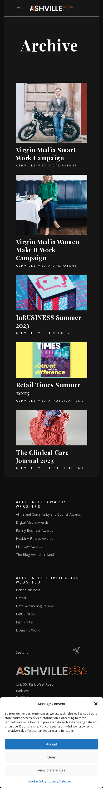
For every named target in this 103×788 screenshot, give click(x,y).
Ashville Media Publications (50, 400)
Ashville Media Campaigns (47, 165)
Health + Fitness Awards (34, 538)
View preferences (51, 770)
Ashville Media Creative (44, 333)
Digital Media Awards (32, 522)
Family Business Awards (34, 530)
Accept (51, 744)
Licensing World (28, 630)
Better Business (28, 590)
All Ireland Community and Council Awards (48, 514)
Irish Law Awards (29, 546)
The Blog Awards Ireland (35, 554)
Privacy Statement (61, 781)
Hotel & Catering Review (35, 606)
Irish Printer (25, 622)
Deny (51, 757)
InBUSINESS (25, 614)
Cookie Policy (37, 781)
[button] (95, 703)
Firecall (21, 598)
